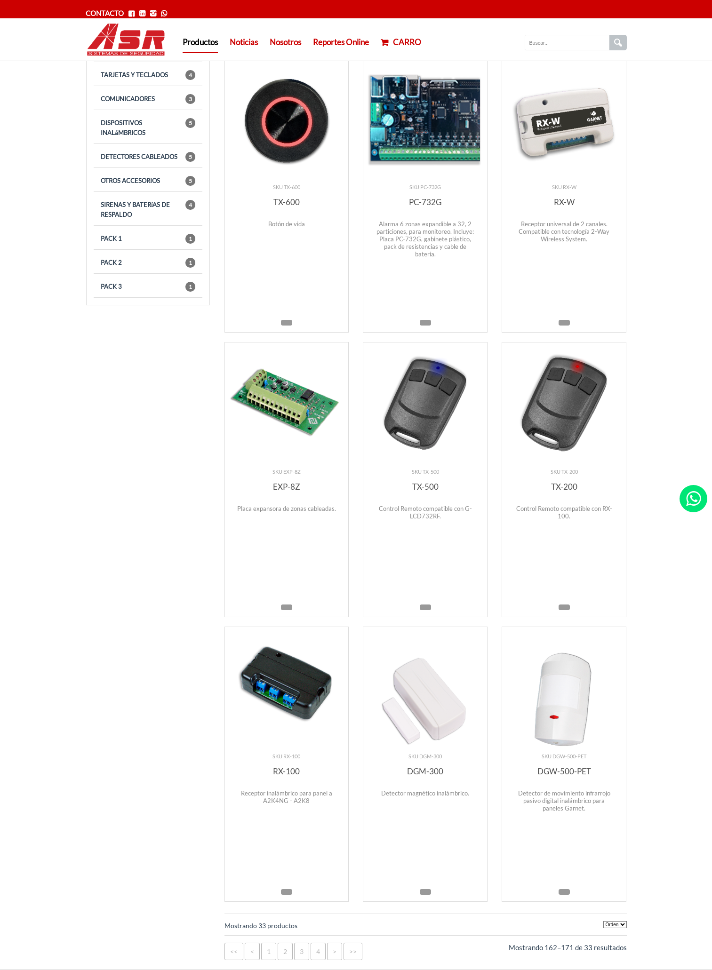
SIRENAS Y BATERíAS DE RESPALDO (148, 209)
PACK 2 (148, 263)
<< (234, 951)
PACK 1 (148, 239)
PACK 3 (148, 287)
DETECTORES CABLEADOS (148, 157)
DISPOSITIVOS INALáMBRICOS (148, 127)
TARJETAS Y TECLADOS (148, 75)
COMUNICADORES (148, 99)
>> (353, 951)
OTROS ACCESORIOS (148, 181)
